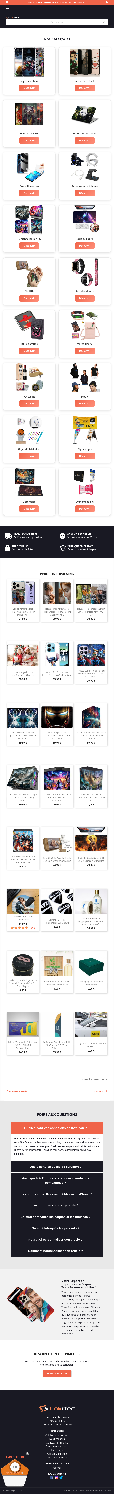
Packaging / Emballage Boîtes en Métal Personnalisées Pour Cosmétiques (22, 983)
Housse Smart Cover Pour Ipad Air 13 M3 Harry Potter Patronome (23, 736)
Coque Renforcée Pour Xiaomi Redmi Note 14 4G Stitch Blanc (57, 674)
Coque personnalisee (57, 1457)
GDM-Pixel (89, 1491)
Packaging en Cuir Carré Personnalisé (91, 984)
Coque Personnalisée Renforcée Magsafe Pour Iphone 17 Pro (23, 612)
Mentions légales (10, 1491)
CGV (20, 1491)
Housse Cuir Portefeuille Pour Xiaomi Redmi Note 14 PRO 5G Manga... (91, 674)
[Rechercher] (57, 22)
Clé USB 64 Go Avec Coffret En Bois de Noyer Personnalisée (57, 860)
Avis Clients (15, 1457)
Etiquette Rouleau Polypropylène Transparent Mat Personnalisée (91, 921)
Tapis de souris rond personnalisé (23, 918)
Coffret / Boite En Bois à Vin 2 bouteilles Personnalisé (57, 984)
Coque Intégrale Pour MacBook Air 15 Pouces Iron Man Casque (57, 736)
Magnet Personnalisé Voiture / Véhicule (91, 1045)
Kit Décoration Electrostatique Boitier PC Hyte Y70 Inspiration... (57, 798)
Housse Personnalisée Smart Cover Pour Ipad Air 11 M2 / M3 (91, 612)
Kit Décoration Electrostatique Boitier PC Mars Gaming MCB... (22, 798)
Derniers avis (17, 1091)
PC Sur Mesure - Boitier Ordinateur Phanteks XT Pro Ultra (91, 798)
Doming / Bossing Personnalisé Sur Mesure (57, 922)
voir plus (16, 1485)
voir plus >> (101, 1091)
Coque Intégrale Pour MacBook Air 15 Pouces (23, 674)
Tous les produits (95, 1080)
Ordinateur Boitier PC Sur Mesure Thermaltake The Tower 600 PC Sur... (23, 859)
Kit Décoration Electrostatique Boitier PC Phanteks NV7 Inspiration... (91, 736)
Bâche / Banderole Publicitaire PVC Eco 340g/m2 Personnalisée (22, 1045)
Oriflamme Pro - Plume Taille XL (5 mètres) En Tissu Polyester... (57, 1045)
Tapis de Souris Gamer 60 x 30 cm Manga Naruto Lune (91, 860)
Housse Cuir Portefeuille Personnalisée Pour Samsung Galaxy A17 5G (57, 612)
